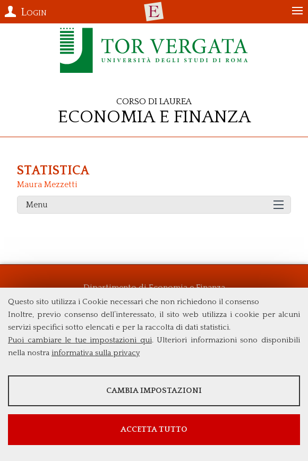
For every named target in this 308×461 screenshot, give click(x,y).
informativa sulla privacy (96, 352)
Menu (37, 204)
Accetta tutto (154, 429)
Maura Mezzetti (47, 184)
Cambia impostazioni (154, 390)
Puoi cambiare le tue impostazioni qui (80, 340)
